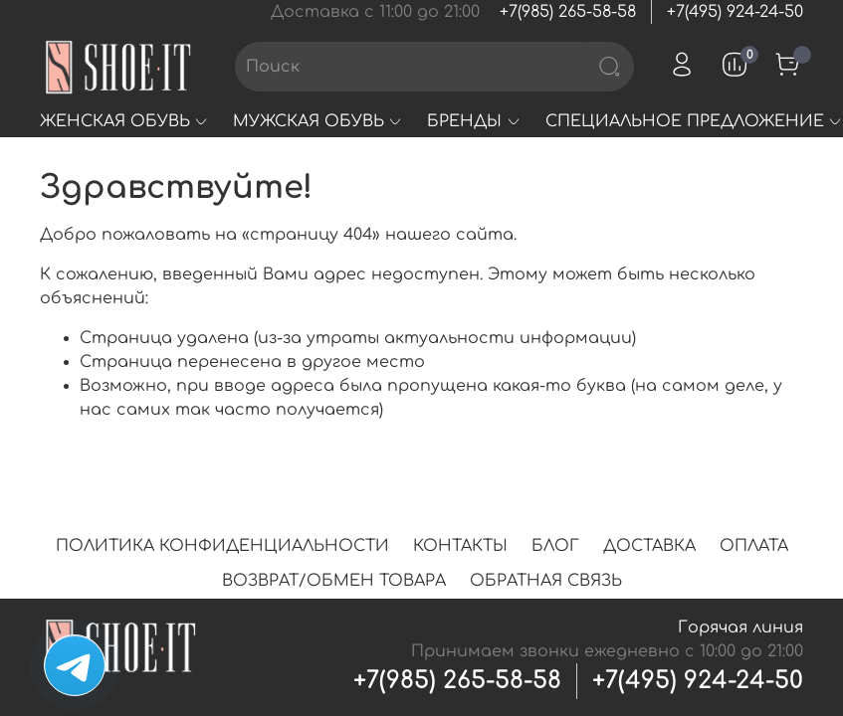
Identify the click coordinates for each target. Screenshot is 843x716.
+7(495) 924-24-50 (735, 12)
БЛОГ (555, 546)
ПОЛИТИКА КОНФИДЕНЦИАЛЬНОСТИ (222, 546)
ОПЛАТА (754, 546)
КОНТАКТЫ (460, 546)
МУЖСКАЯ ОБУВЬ (318, 121)
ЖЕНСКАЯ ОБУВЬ (124, 121)
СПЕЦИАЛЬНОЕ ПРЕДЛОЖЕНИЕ (694, 121)
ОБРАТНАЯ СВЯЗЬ (546, 581)
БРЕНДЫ (474, 121)
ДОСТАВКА (649, 546)
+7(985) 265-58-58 (568, 12)
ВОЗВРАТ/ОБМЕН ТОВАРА (334, 581)
